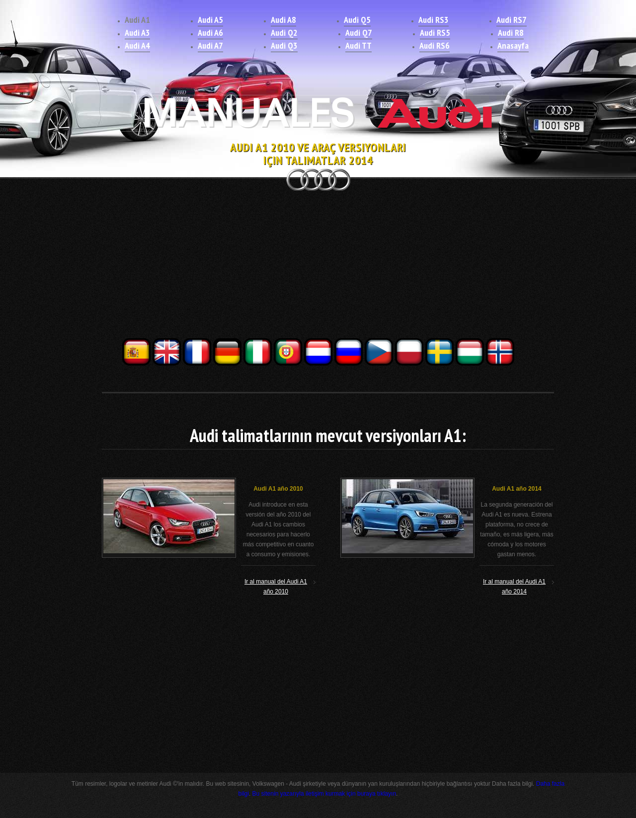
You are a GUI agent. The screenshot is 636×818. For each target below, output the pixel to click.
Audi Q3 (284, 45)
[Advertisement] (318, 267)
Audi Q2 (284, 32)
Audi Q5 (357, 19)
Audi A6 (210, 32)
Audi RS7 (511, 19)
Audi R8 (511, 32)
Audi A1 (137, 19)
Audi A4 (137, 45)
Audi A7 (210, 45)
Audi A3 (137, 32)
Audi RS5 (435, 32)
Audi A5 (210, 19)
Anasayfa (513, 45)
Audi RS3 (433, 19)
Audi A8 (283, 19)
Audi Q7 (358, 32)
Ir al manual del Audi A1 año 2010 (275, 586)
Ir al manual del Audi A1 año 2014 (514, 586)
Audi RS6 (434, 45)
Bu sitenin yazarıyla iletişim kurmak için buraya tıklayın (324, 793)
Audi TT (358, 45)
